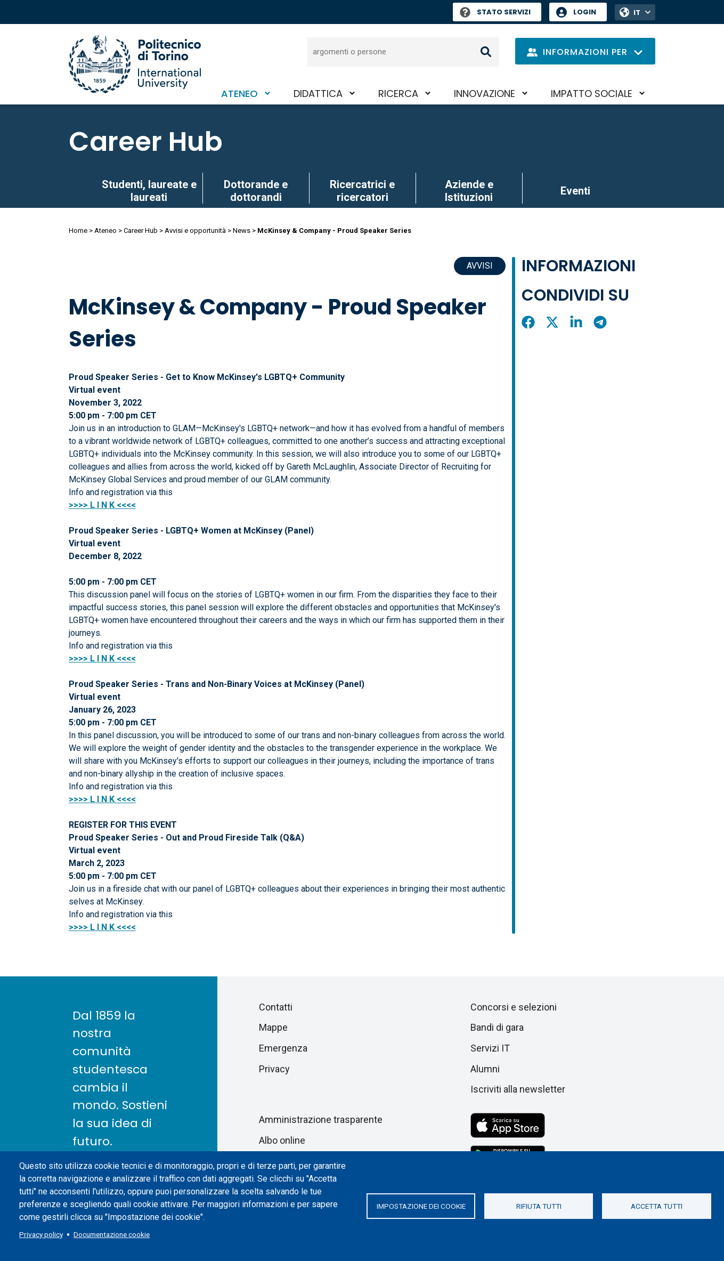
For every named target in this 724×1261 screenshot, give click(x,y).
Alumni (485, 1068)
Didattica (318, 93)
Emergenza (283, 1048)
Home (78, 231)
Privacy (274, 1068)
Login (584, 12)
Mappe (273, 1027)
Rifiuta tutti (539, 1206)
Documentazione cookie (112, 1234)
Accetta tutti (656, 1206)
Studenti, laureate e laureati (149, 191)
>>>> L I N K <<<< (102, 658)
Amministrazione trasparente (321, 1119)
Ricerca (398, 93)
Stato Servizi (495, 12)
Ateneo (239, 93)
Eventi (575, 190)
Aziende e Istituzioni (469, 191)
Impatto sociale (591, 93)
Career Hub (146, 141)
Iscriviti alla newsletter (517, 1089)
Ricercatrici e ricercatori (362, 191)
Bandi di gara (497, 1027)
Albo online (282, 1140)
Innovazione (484, 93)
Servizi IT (490, 1048)
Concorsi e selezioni (513, 1007)
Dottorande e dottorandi (256, 191)
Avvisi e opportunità (195, 231)
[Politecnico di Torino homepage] (135, 64)
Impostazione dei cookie (421, 1206)
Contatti (275, 1007)
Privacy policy (41, 1234)
